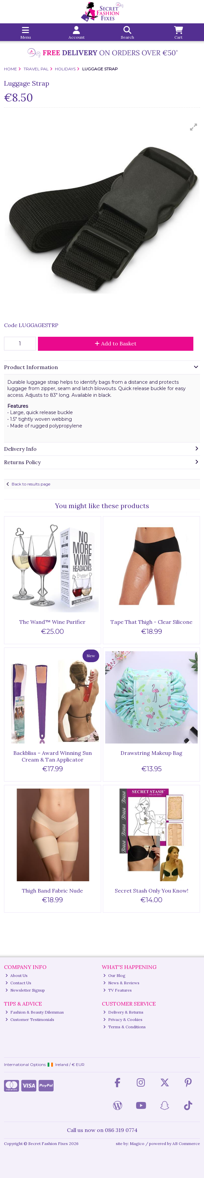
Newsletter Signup (25, 990)
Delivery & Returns (123, 1012)
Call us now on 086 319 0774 (102, 1130)
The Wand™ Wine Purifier (52, 622)
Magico (137, 1143)
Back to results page (31, 483)
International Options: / (44, 1064)
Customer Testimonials (29, 1019)
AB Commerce (186, 1143)
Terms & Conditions (124, 1026)
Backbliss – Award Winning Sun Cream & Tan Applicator (52, 756)
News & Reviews (121, 982)
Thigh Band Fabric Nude (52, 890)
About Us (16, 975)
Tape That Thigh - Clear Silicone (151, 622)
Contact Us (18, 982)
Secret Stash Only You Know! (151, 890)
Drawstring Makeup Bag (151, 753)
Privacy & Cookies (122, 1019)
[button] (193, 127)
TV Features (117, 990)
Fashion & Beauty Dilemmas (34, 1012)
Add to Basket (115, 343)
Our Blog (114, 975)
